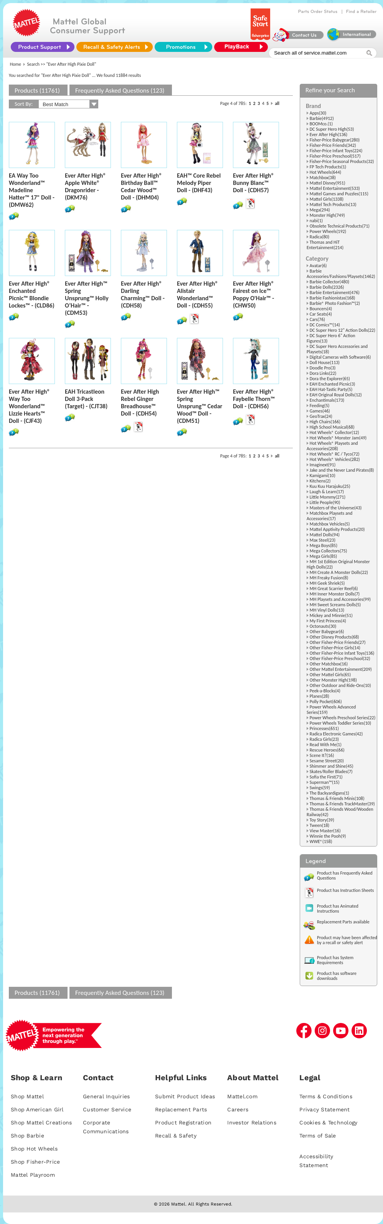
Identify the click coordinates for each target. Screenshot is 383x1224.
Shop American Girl (37, 1109)
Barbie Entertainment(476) (335, 292)
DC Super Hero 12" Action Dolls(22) (342, 330)
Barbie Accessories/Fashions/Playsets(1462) (341, 273)
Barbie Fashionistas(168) (332, 298)
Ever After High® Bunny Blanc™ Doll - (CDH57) (253, 183)
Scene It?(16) (322, 755)
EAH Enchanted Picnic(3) (332, 384)
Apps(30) (318, 113)
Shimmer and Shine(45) (331, 766)
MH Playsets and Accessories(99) (340, 599)
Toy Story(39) (322, 820)
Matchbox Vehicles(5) (330, 524)
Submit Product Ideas (185, 1096)
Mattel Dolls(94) (325, 534)
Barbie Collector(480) (329, 281)
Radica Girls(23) (324, 739)
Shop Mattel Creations (41, 1122)
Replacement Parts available (343, 922)
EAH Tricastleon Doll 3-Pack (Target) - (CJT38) (86, 399)
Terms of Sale (317, 1136)
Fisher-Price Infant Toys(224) (336, 150)
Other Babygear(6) (327, 631)
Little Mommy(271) (327, 497)
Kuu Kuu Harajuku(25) (330, 486)
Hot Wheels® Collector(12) (334, 432)
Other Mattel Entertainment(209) (341, 669)
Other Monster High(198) (333, 680)
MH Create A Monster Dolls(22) (339, 572)
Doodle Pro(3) (323, 368)
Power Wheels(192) (328, 231)
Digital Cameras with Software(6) (340, 357)
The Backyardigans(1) (329, 793)
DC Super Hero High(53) (332, 129)
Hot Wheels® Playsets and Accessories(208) (332, 446)
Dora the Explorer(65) (330, 378)
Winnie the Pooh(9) (328, 836)
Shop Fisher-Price (35, 1162)
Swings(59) (320, 787)
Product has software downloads (337, 976)
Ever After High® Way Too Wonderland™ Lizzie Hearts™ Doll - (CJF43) (29, 406)
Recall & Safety (175, 1136)
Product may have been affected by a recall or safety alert (347, 940)
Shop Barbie (27, 1136)
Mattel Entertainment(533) (335, 188)
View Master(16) (325, 830)
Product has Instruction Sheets (345, 890)
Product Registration (183, 1122)
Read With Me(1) (326, 744)
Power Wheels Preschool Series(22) (343, 717)
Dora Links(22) (323, 373)
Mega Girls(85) (323, 556)
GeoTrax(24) (321, 416)
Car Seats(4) (321, 314)
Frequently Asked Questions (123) (119, 90)
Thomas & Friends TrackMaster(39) (342, 804)
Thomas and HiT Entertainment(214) (325, 244)
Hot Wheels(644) (325, 172)
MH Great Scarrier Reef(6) (334, 588)
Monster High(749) (327, 215)
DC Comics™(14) (325, 325)
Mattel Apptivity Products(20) (337, 529)
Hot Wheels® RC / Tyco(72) (335, 454)
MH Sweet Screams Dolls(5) (335, 604)
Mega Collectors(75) (328, 551)
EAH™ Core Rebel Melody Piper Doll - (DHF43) (199, 183)
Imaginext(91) (323, 464)
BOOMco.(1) (321, 123)
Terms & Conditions (325, 1096)
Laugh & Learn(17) (327, 491)
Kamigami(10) (322, 475)
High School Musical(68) (332, 427)
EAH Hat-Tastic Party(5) (331, 389)
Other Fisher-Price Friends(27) (338, 642)
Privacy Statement (324, 1109)
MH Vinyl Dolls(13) (327, 610)
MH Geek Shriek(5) (327, 583)
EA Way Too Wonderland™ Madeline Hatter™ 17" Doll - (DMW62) (31, 190)
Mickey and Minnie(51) (331, 615)
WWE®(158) (321, 841)
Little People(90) (325, 502)
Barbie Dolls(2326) (327, 287)
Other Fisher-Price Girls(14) (335, 647)
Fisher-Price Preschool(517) (335, 156)
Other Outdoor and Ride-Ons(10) (340, 685)
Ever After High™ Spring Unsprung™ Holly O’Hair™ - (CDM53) (87, 298)
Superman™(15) (325, 782)
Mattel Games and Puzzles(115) (339, 193)
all (277, 103)
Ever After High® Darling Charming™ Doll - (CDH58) (143, 294)
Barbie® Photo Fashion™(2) (335, 303)
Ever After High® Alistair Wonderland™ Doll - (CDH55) (197, 294)
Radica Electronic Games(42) (336, 734)
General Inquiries (106, 1096)
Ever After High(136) (329, 134)
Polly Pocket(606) (326, 701)
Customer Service (107, 1109)
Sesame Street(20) (327, 760)
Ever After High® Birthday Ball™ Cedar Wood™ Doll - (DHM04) (141, 186)
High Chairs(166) (325, 421)
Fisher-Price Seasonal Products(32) (342, 161)
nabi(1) (316, 220)
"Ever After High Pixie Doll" (71, 64)
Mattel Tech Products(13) (333, 204)
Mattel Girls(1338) (326, 199)
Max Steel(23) (322, 540)
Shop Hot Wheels (34, 1149)
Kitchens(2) (320, 481)
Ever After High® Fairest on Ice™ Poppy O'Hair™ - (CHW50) (253, 294)
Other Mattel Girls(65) (330, 674)
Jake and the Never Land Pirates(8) (342, 470)
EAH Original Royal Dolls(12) (336, 394)
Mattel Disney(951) (327, 183)
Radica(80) (320, 236)
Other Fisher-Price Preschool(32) (340, 658)
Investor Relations (251, 1122)
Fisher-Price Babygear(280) (335, 140)
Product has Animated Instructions (337, 908)
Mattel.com (242, 1096)
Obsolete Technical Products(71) (340, 226)
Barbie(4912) (322, 118)
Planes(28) (319, 696)
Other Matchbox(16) (329, 664)
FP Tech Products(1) (328, 167)
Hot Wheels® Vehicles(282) (335, 459)
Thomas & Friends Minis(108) (337, 798)
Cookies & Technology (328, 1122)
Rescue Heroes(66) (327, 750)
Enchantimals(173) (327, 400)
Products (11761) (37, 90)
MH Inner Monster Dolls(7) (335, 594)
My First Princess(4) (328, 621)
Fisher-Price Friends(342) (333, 145)
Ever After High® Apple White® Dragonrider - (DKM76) (85, 186)
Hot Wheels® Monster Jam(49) (338, 438)
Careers (237, 1109)
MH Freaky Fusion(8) (329, 577)
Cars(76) (317, 319)
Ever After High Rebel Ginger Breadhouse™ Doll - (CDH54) (140, 402)
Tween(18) (320, 825)
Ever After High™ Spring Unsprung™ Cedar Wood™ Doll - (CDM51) (199, 406)
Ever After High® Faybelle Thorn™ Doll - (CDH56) (254, 399)
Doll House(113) (325, 362)
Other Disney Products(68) (334, 637)
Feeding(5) (320, 405)
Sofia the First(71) (326, 777)
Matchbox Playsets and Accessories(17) (329, 516)
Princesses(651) (324, 728)
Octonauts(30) (323, 626)
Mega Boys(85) (323, 545)
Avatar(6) (318, 265)
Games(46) (320, 411)
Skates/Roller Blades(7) (331, 771)
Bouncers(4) (321, 308)
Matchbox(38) (323, 177)
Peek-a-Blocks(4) (325, 690)
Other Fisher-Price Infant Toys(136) (342, 653)
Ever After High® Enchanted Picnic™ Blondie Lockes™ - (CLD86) (31, 294)
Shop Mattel (27, 1096)
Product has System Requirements (335, 960)
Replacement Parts (181, 1109)
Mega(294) (320, 210)
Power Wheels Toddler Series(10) (340, 723)
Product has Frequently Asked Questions (345, 875)
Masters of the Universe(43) (336, 508)
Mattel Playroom (33, 1175)
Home (15, 64)
